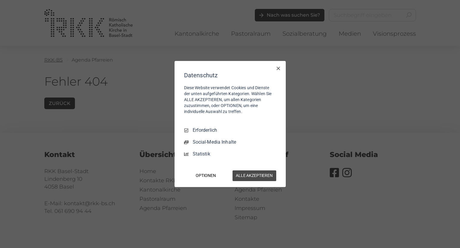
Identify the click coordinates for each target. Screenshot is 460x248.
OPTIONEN (206, 175)
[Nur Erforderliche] (278, 68)
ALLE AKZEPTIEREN (254, 175)
